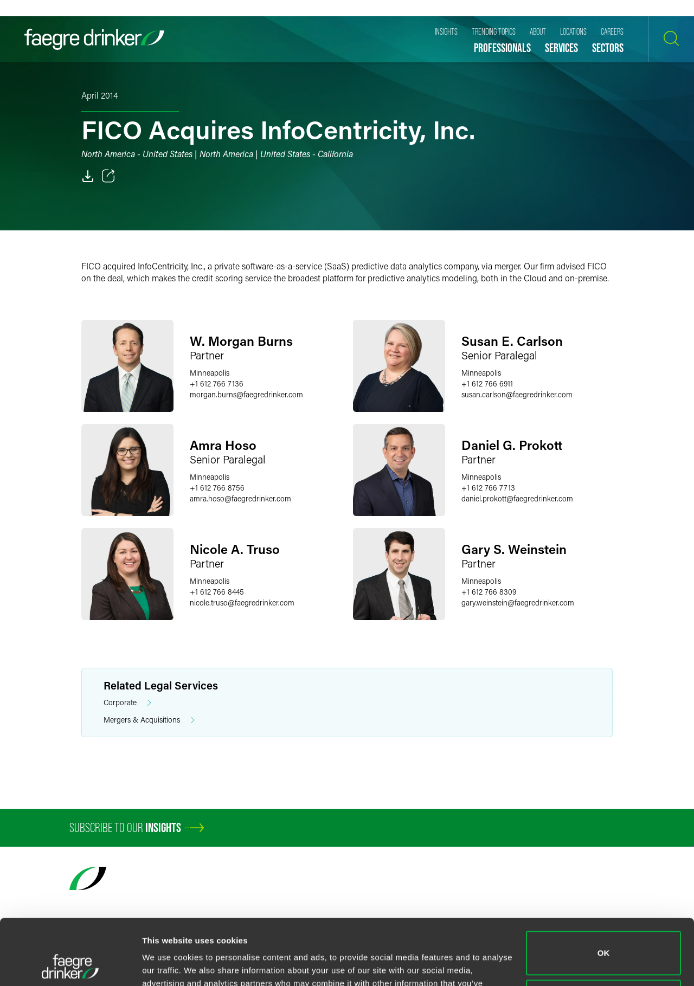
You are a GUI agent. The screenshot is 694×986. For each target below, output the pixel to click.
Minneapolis (209, 373)
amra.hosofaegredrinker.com (240, 498)
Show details (167, 964)
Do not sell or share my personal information (604, 940)
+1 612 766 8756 (217, 487)
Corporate (127, 702)
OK (603, 891)
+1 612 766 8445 (217, 592)
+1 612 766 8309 (488, 592)
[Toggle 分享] (108, 176)
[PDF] (88, 176)
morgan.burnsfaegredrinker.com (246, 394)
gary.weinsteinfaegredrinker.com (517, 602)
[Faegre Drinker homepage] (94, 39)
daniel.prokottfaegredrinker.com (517, 498)
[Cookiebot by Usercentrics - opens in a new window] (70, 965)
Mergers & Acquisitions (149, 720)
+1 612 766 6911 (487, 383)
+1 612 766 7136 (216, 383)
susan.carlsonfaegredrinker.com (517, 394)
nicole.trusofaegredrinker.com (242, 602)
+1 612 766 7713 (488, 487)
